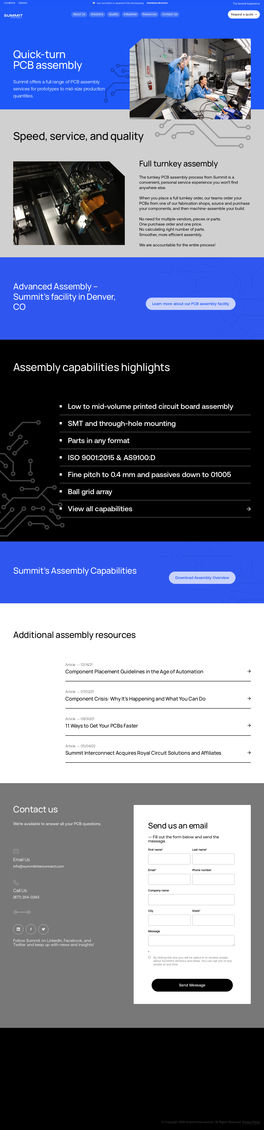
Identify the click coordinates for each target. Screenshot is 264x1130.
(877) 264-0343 (26, 897)
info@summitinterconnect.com (38, 866)
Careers (23, 3)
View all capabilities (159, 508)
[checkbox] (191, 962)
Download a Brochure (157, 3)
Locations (9, 3)
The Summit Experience (246, 3)
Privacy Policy (251, 1122)
